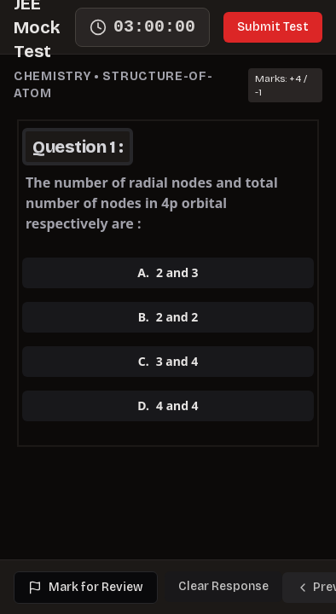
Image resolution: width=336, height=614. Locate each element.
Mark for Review (85, 587)
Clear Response (223, 586)
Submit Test (273, 27)
